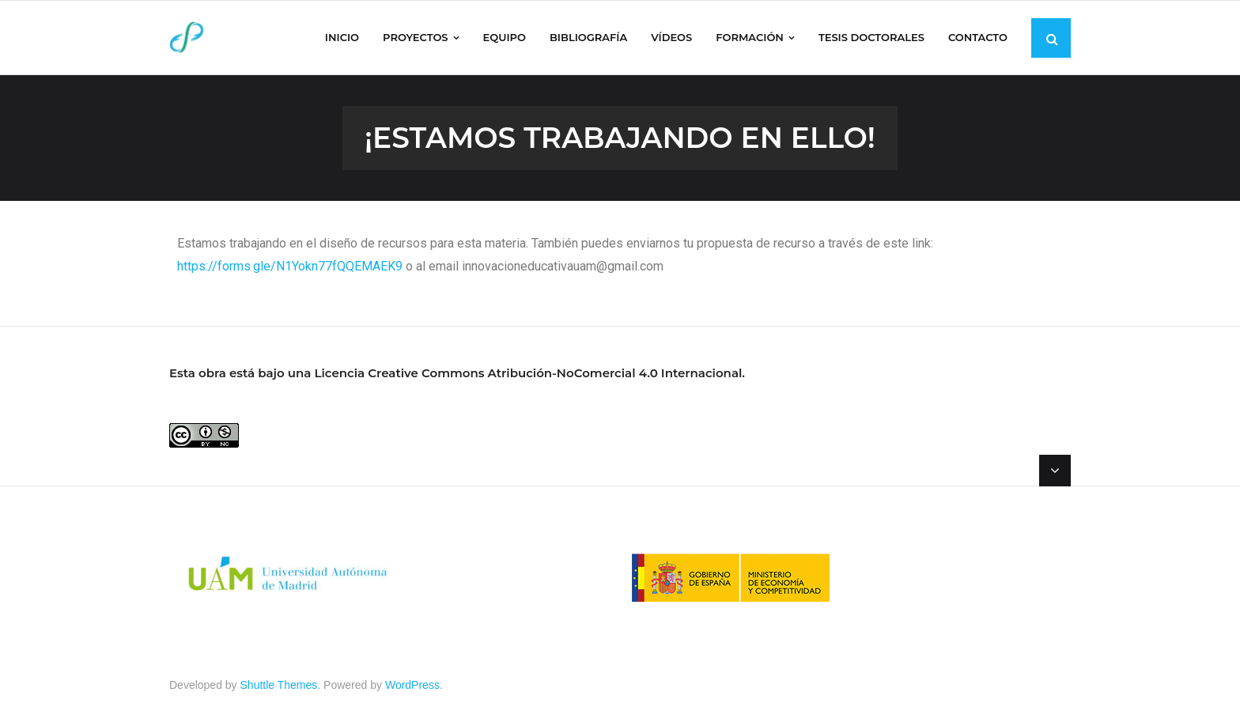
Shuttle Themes (279, 685)
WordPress (412, 685)
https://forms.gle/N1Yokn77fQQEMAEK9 (290, 266)
